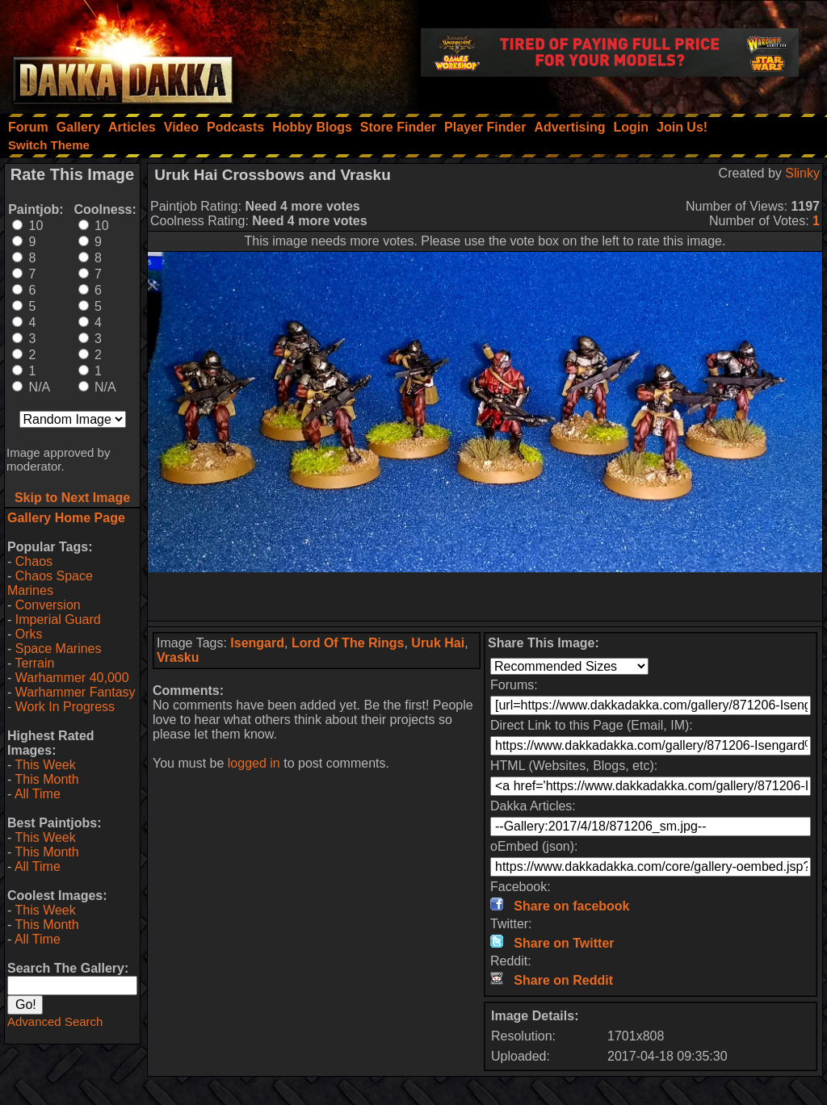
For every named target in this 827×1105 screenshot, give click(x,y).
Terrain (34, 663)
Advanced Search (55, 1021)
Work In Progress (65, 707)
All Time (38, 794)
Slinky (802, 173)
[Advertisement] (485, 596)
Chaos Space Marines (50, 583)
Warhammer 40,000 (72, 677)
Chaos (33, 561)
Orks (29, 634)
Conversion (48, 605)
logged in (254, 763)
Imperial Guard (58, 619)
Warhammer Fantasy (75, 692)
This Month (46, 779)
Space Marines (58, 648)
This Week (45, 765)
